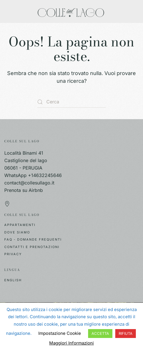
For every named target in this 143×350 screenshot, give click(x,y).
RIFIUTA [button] (125, 333)
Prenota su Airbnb (23, 190)
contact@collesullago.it (29, 183)
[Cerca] (71, 102)
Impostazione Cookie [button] (59, 333)
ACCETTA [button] (100, 333)
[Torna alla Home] (71, 11)
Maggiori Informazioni (71, 343)
